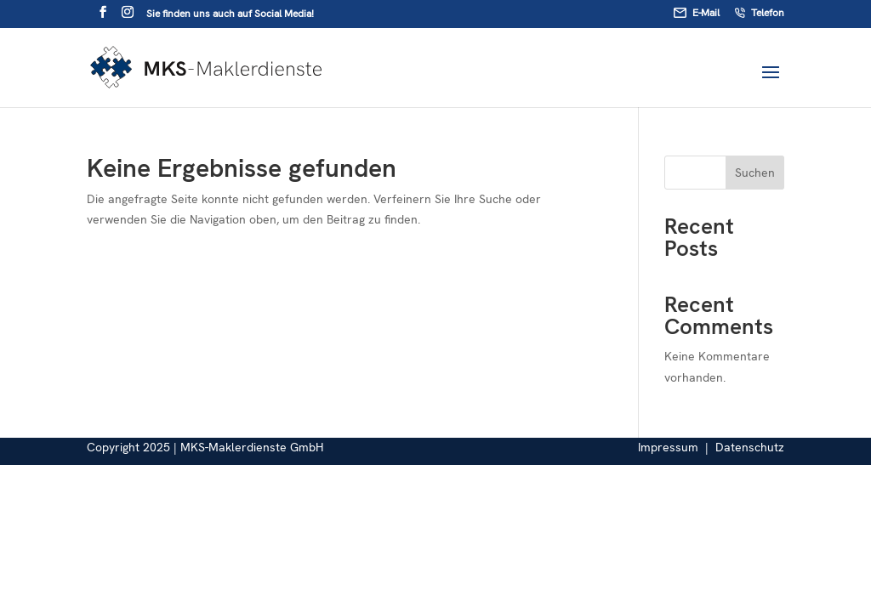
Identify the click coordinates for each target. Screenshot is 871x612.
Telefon (759, 14)
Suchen (755, 172)
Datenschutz (749, 447)
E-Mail (697, 14)
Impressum (668, 447)
